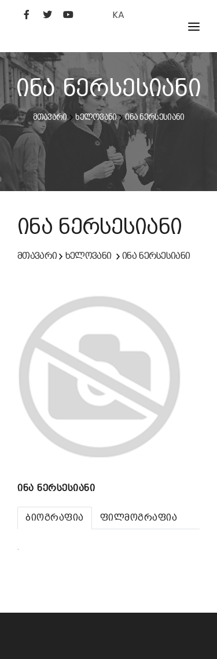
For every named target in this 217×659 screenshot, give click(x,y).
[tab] (54, 518)
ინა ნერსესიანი (154, 117)
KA (118, 14)
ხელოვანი (95, 117)
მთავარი (50, 117)
